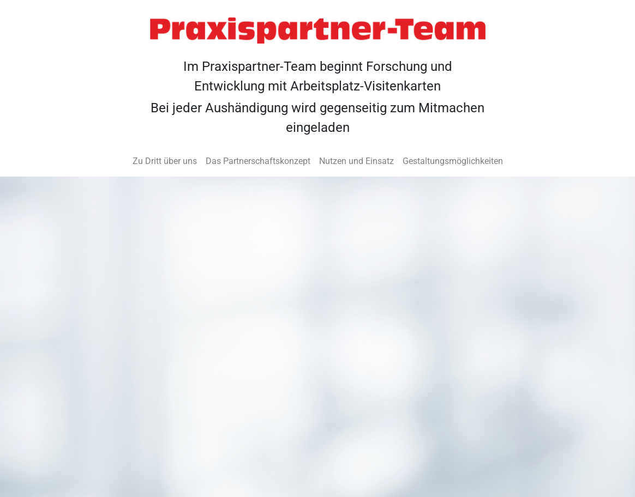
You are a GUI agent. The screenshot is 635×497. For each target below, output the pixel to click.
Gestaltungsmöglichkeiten (453, 161)
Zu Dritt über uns (165, 161)
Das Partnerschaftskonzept (258, 161)
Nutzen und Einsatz (356, 161)
